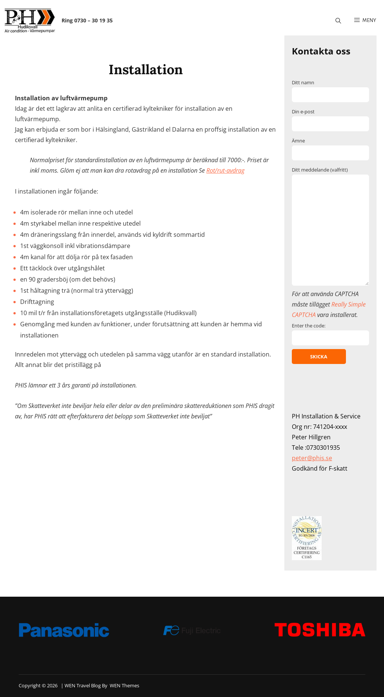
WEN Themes (124, 685)
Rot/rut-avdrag (225, 170)
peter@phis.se (312, 458)
